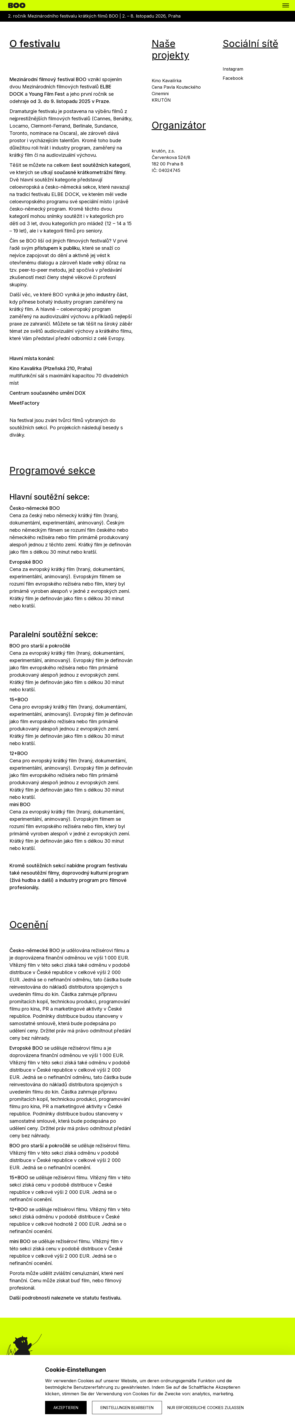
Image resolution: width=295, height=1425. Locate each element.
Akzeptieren (65, 1407)
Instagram (233, 69)
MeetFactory (24, 403)
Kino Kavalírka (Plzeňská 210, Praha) (50, 368)
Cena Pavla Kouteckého (176, 87)
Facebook (233, 78)
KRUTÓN (161, 100)
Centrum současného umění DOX (47, 393)
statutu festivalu (101, 1298)
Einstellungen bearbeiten (127, 1407)
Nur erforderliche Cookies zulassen (205, 1407)
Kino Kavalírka (166, 80)
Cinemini (160, 93)
